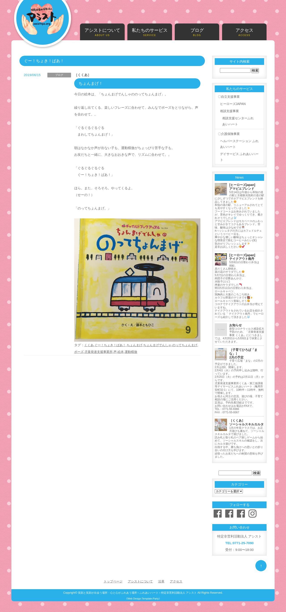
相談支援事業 (229, 110)
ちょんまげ (138, 345)
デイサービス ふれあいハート (238, 156)
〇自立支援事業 (229, 96)
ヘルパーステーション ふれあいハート (238, 142)
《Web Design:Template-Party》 (143, 598)
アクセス (244, 32)
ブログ (197, 32)
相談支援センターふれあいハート (238, 120)
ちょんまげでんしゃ (162, 345)
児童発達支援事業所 (108, 352)
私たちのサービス (149, 32)
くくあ (89, 345)
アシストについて (102, 32)
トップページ (111, 581)
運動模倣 (142, 352)
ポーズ (87, 352)
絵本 (131, 352)
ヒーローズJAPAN (233, 103)
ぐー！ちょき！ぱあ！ (112, 345)
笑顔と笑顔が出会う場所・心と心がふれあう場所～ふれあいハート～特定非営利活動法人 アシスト (137, 592)
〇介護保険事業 (229, 132)
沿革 (162, 581)
